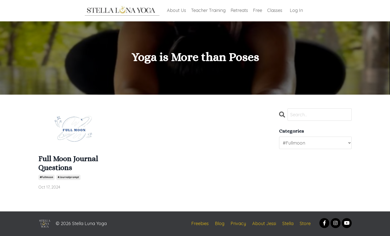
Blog (219, 223)
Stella (287, 223)
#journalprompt (68, 177)
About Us (176, 10)
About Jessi (264, 223)
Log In (296, 10)
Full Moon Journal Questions (68, 163)
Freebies (200, 223)
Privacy (238, 223)
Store (305, 223)
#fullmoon (46, 177)
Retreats (239, 10)
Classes (274, 10)
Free (257, 10)
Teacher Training (208, 10)
